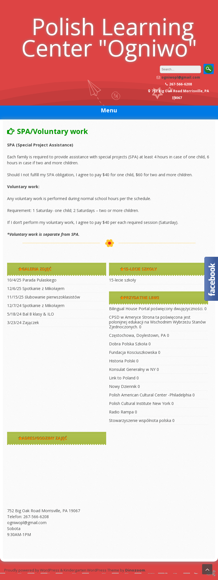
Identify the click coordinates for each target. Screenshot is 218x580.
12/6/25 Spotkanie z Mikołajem (35, 288)
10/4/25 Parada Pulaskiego (31, 280)
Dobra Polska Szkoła (128, 343)
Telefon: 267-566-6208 (28, 516)
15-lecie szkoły (122, 280)
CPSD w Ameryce (125, 317)
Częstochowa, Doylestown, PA (137, 335)
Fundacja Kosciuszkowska (133, 352)
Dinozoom (135, 570)
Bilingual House (123, 308)
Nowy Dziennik (123, 386)
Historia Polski (122, 360)
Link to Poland (122, 378)
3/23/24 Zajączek (23, 322)
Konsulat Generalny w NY (132, 369)
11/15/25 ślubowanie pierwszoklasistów (43, 297)
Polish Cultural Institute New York (139, 403)
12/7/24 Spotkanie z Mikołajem (35, 305)
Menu (109, 110)
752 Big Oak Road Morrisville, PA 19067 (43, 510)
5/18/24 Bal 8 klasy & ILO (30, 314)
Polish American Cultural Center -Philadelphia (150, 395)
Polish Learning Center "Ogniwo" (109, 37)
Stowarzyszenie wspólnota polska (140, 420)
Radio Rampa (121, 412)
